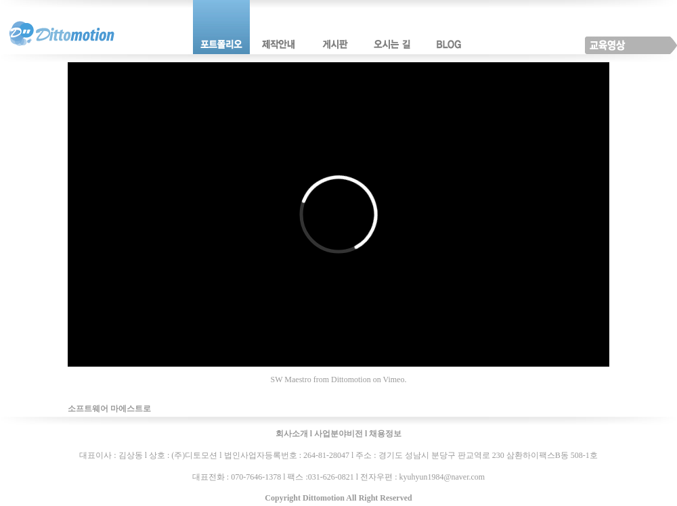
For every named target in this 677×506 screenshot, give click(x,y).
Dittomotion (351, 379)
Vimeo (393, 379)
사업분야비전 (338, 433)
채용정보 (385, 433)
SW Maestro (291, 379)
